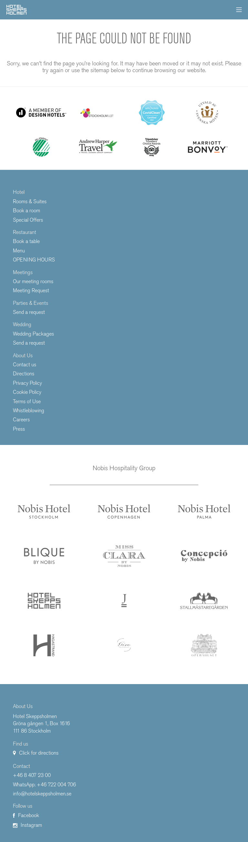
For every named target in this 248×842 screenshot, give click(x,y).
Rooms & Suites (29, 201)
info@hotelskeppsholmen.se (42, 793)
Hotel (19, 192)
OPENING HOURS (34, 259)
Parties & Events (30, 303)
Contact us (24, 364)
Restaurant (24, 232)
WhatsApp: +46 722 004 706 (44, 784)
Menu (19, 250)
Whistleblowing (28, 410)
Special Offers (28, 219)
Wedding (22, 324)
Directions (23, 373)
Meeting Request (31, 290)
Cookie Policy (27, 392)
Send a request (29, 312)
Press (19, 429)
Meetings (23, 272)
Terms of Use (27, 401)
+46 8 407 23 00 (32, 775)
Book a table (26, 241)
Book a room (26, 210)
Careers (21, 419)
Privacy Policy (27, 383)
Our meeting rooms (33, 281)
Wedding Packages (33, 333)
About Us (23, 355)
